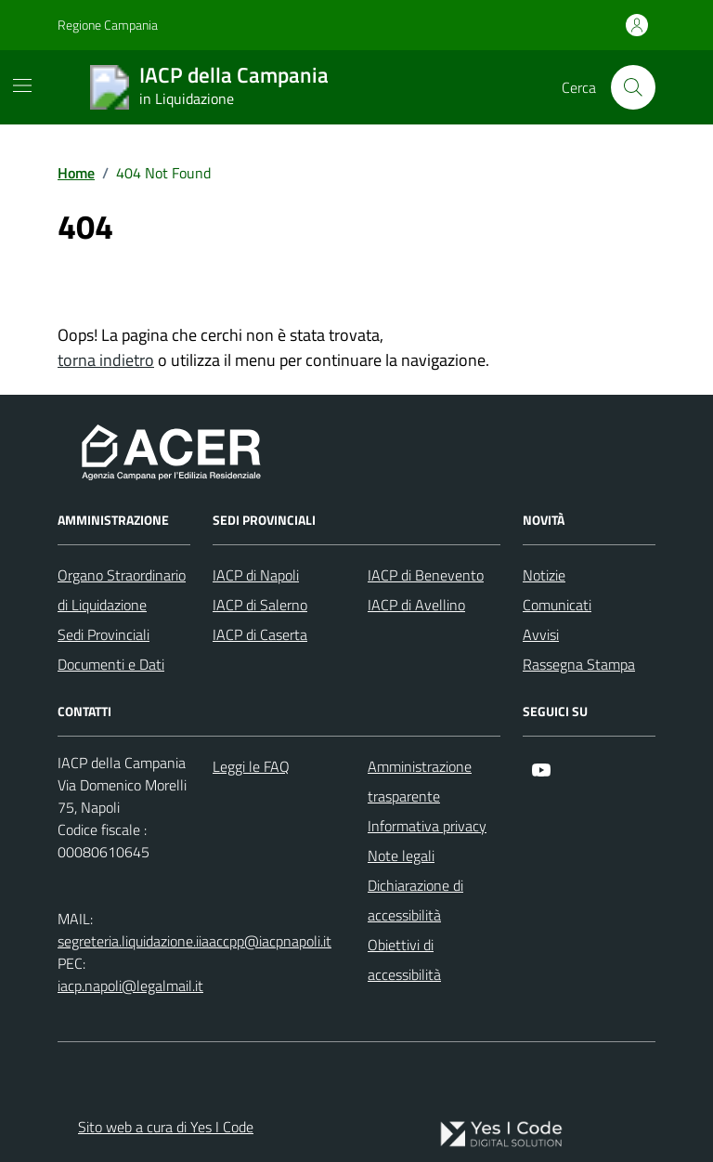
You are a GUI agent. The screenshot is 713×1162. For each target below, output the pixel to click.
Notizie (544, 575)
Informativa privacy (427, 826)
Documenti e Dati (111, 664)
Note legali (401, 855)
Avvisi (541, 634)
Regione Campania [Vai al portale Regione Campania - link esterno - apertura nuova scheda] (108, 24)
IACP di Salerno (260, 605)
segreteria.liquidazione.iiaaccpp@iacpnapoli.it (194, 941)
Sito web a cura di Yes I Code (165, 1127)
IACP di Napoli (256, 575)
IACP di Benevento (426, 575)
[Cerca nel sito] (633, 87)
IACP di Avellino (416, 605)
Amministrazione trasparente (420, 781)
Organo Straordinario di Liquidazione (122, 590)
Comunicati (557, 605)
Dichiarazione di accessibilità (415, 900)
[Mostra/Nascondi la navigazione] (22, 85)
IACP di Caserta (260, 634)
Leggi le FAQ (251, 766)
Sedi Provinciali (103, 634)
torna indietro (106, 359)
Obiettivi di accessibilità (404, 960)
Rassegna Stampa (579, 664)
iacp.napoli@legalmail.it (130, 985)
